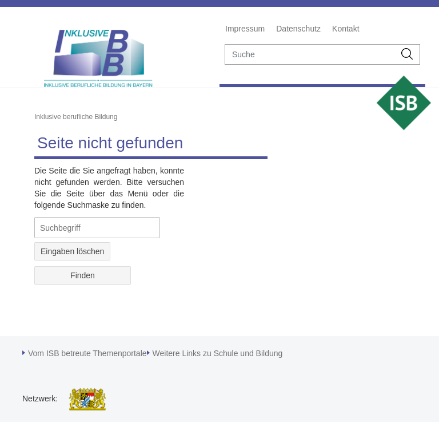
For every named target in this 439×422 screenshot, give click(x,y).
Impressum (245, 28)
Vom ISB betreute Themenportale (87, 353)
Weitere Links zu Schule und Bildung (218, 353)
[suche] (310, 54)
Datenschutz (298, 28)
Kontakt (345, 28)
